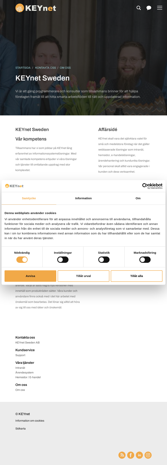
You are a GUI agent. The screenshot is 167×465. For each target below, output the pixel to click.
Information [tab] (83, 198)
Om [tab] (138, 198)
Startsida (23, 67)
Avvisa (30, 276)
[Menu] (159, 8)
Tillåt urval (83, 276)
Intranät (20, 367)
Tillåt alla (136, 276)
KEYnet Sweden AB (27, 342)
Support (20, 355)
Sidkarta (20, 428)
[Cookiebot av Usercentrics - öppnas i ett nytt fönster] (145, 186)
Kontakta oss (45, 67)
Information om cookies (29, 420)
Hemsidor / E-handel (28, 377)
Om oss (20, 389)
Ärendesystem (24, 372)
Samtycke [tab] (29, 198)
